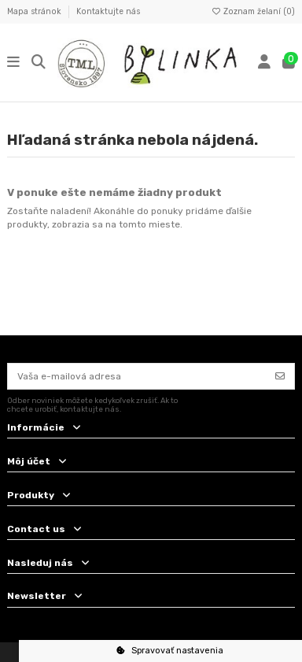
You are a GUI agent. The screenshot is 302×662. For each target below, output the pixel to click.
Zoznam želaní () (253, 11)
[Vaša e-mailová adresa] (137, 376)
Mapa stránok (35, 11)
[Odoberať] (280, 376)
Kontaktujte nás (108, 11)
